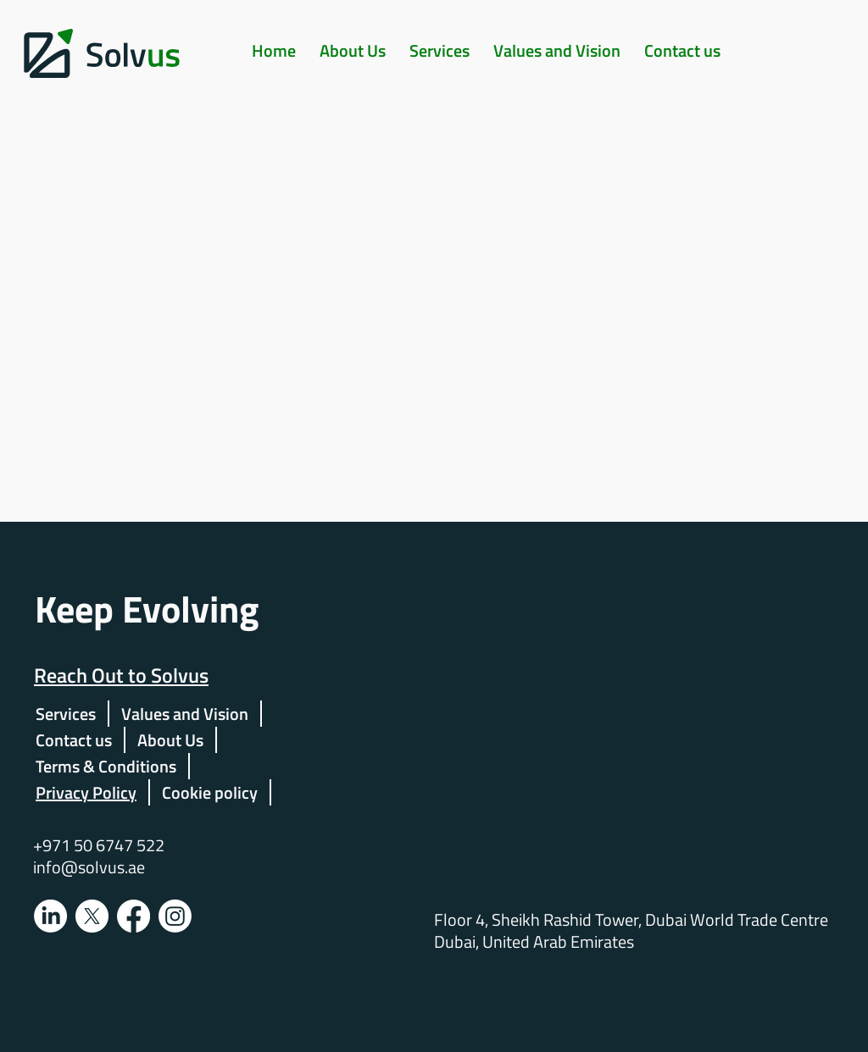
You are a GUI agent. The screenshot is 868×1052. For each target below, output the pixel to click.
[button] (439, 49)
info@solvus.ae (89, 867)
